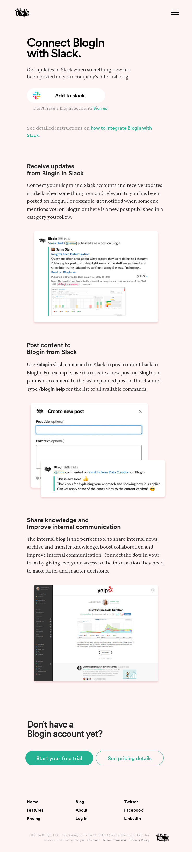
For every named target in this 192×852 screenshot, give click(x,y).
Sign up (100, 108)
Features (35, 810)
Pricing (33, 818)
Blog (80, 802)
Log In (81, 818)
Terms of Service (114, 840)
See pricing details (130, 757)
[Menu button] (175, 12)
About (81, 810)
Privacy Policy (139, 840)
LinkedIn (132, 818)
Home (32, 802)
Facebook (133, 810)
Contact (93, 840)
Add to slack (70, 95)
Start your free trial (59, 757)
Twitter (131, 802)
